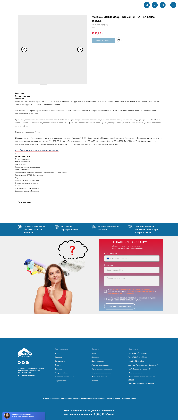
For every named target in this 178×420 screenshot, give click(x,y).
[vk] (19, 362)
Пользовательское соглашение (92, 398)
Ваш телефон (110, 254)
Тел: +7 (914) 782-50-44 (137, 357)
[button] (147, 5)
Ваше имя (108, 265)
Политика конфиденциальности (141, 383)
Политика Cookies (113, 398)
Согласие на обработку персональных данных (60, 398)
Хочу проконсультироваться (119, 306)
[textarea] (132, 281)
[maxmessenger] (27, 362)
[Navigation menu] (173, 5)
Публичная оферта (128, 398)
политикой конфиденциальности (141, 291)
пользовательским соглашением (121, 293)
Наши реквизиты (135, 373)
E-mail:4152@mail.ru (136, 361)
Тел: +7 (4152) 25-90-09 (137, 353)
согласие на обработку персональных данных (131, 289)
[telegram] (23, 362)
